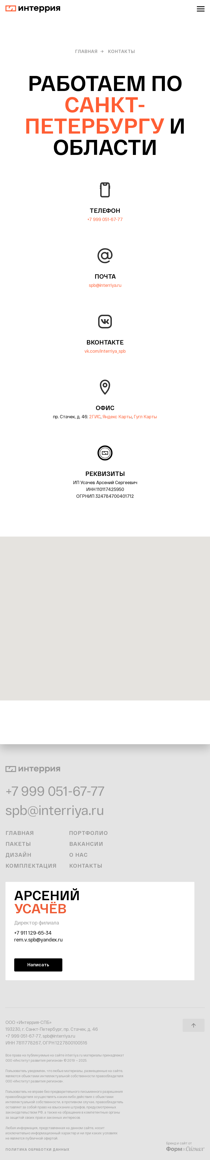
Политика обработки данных (37, 1149)
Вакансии (86, 843)
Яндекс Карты (117, 416)
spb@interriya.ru (105, 285)
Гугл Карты (145, 416)
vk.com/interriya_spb (105, 351)
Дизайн (18, 854)
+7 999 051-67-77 (105, 219)
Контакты (86, 865)
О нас (78, 854)
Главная (86, 51)
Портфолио (88, 832)
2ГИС (95, 416)
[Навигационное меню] (201, 9)
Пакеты (18, 843)
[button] (38, 964)
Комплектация (31, 865)
